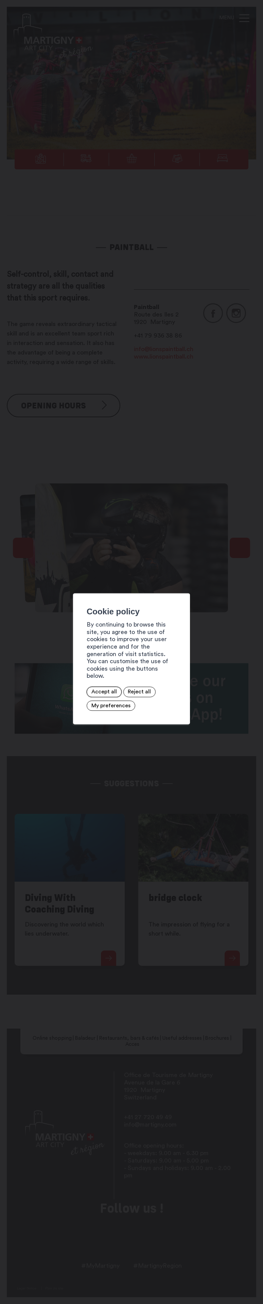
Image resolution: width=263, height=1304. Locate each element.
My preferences (134, 686)
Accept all (57, 686)
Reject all (92, 686)
